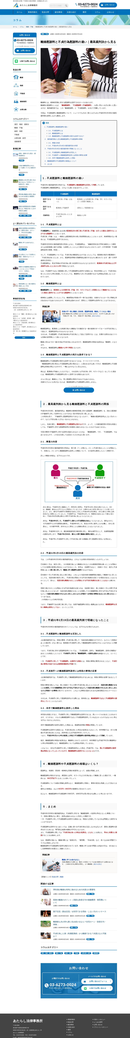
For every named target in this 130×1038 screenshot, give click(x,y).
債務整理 (95, 953)
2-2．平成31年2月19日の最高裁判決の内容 (63, 145)
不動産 (76, 953)
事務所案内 (32, 12)
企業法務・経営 (86, 953)
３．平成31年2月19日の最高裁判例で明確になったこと (63, 148)
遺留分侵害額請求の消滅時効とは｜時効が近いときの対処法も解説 (27, 209)
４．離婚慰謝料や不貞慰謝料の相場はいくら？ (60, 161)
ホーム (19, 12)
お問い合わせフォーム (98, 982)
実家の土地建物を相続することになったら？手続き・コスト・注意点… (27, 269)
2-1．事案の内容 (54, 143)
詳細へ (24, 338)
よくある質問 (98, 1022)
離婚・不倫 (29, 27)
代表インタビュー (99, 1019)
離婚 (18, 77)
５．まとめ (48, 164)
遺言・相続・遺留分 (47, 953)
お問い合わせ (109, 5)
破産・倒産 (68, 953)
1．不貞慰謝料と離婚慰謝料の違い (56, 127)
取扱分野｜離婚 (57, 877)
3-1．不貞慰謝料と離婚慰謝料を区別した (62, 152)
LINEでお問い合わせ (95, 989)
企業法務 (20, 109)
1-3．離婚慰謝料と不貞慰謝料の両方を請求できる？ (66, 136)
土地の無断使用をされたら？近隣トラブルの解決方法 (27, 168)
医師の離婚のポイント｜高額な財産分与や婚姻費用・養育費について (79, 901)
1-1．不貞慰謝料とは (55, 130)
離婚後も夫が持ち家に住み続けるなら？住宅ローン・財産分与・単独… (79, 923)
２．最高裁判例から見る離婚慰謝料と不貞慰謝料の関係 (63, 139)
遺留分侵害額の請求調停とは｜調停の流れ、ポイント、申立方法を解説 (27, 231)
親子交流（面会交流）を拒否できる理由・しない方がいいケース (79, 912)
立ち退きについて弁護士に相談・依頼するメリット (27, 256)
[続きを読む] (96, 316)
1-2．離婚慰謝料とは (55, 133)
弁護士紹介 (71, 12)
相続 (18, 85)
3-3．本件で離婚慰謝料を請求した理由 (61, 158)
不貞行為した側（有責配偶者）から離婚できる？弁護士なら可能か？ (79, 935)
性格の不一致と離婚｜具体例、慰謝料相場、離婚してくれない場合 (86, 311)
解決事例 (58, 12)
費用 (84, 12)
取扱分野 (45, 12)
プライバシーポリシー (101, 1027)
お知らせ (110, 12)
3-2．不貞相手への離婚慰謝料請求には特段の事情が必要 (67, 155)
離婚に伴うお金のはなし (71, 860)
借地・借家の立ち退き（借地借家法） (27, 154)
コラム (97, 12)
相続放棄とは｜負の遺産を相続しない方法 (27, 285)
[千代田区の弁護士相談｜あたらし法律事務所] (25, 5)
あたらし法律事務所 (28, 1021)
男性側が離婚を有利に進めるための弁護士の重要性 (74, 890)
